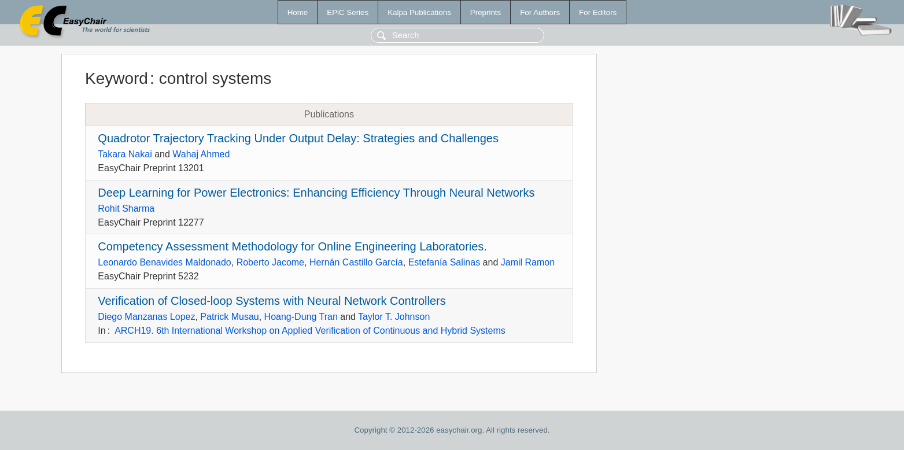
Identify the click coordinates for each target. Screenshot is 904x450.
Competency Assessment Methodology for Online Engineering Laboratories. (292, 246)
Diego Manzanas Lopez (146, 317)
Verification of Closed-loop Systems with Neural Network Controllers (271, 300)
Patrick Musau (229, 317)
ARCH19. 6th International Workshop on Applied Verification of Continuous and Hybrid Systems (310, 330)
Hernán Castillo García (356, 262)
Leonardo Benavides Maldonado (164, 262)
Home (297, 12)
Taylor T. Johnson (394, 317)
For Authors (540, 12)
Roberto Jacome (270, 262)
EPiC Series (347, 12)
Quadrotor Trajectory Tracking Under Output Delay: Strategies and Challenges (298, 138)
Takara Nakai (125, 154)
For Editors (598, 12)
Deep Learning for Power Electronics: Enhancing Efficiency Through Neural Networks (316, 192)
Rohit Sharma (126, 208)
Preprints (485, 12)
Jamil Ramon (528, 262)
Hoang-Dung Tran (301, 317)
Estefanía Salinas (444, 262)
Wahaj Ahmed (201, 154)
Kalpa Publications (419, 12)
